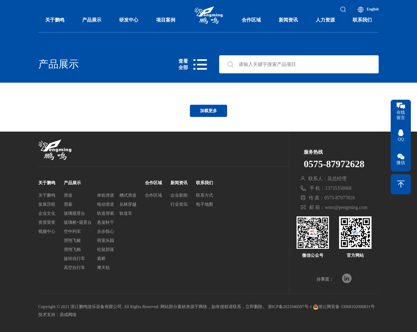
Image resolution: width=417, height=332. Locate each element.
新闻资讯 (288, 20)
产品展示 (91, 20)
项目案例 (165, 20)
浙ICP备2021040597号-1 (290, 306)
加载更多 (208, 110)
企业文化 (46, 214)
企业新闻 (178, 196)
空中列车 (72, 232)
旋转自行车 (74, 259)
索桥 (101, 259)
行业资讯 (178, 205)
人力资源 (325, 20)
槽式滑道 (127, 196)
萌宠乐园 (105, 241)
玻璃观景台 (74, 214)
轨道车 (125, 214)
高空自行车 (74, 268)
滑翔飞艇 (72, 241)
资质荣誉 (46, 223)
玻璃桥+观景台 (78, 223)
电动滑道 (105, 205)
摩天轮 (103, 268)
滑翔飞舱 (72, 250)
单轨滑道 (105, 196)
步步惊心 (105, 232)
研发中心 (128, 20)
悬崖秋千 (105, 223)
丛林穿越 (127, 205)
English (373, 9)
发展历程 (46, 205)
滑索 (68, 205)
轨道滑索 (105, 214)
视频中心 (46, 232)
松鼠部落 (105, 250)
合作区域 (251, 20)
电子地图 (204, 205)
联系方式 (204, 196)
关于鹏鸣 (54, 20)
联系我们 (362, 20)
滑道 (68, 196)
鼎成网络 (68, 314)
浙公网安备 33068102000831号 (344, 306)
